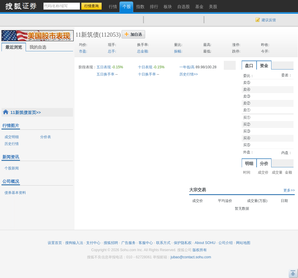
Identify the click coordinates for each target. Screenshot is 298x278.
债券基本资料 (15, 193)
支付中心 (93, 243)
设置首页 (55, 243)
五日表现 (104, 67)
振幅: (178, 51)
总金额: (143, 51)
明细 (249, 163)
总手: (112, 51)
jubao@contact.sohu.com (191, 257)
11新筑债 (87, 34)
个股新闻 (11, 168)
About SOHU (205, 243)
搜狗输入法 (74, 243)
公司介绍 (225, 243)
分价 (264, 163)
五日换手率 (105, 74)
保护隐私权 (183, 243)
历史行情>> (188, 74)
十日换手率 (147, 74)
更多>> (289, 190)
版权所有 (200, 250)
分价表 (45, 137)
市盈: (83, 51)
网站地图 (243, 243)
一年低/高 (187, 67)
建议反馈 (269, 20)
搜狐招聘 (111, 243)
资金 (264, 65)
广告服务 (128, 243)
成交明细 (11, 137)
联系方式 (163, 243)
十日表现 (145, 67)
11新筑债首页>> (25, 112)
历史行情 (11, 144)
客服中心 (146, 243)
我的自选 (38, 47)
